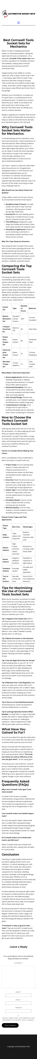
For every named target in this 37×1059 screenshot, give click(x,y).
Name (18, 992)
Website (18, 1007)
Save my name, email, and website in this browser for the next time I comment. (18, 1019)
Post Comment (10, 1025)
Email (18, 1000)
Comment (18, 963)
